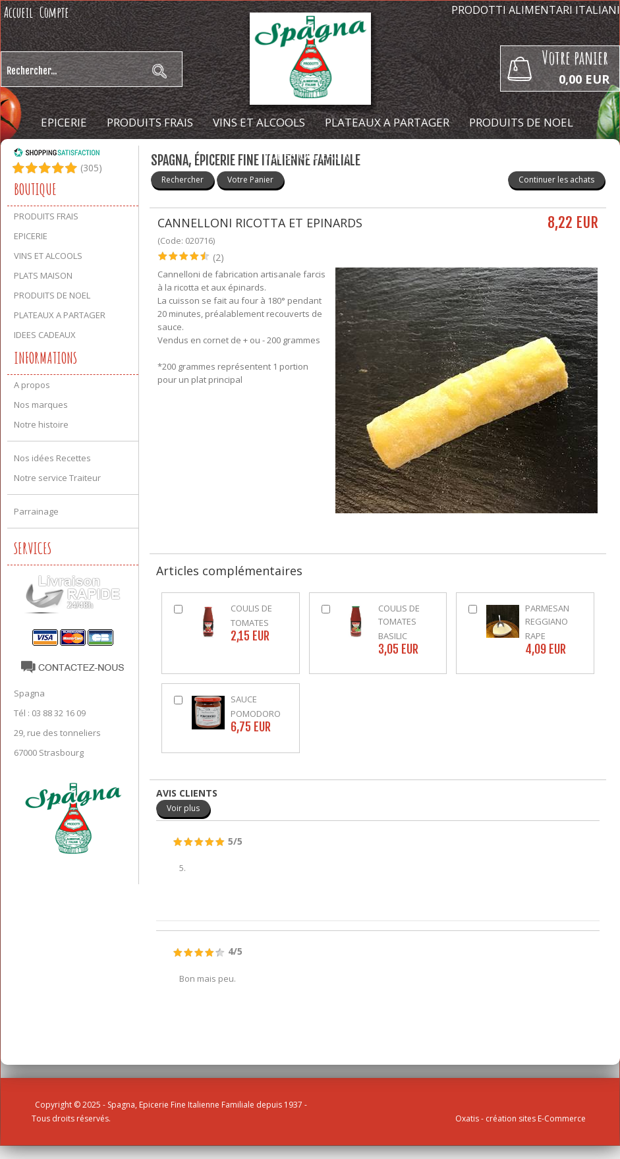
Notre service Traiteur (57, 478)
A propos (32, 385)
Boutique (35, 189)
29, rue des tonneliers (57, 733)
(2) (218, 257)
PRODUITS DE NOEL (521, 122)
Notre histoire (41, 424)
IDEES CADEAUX (307, 155)
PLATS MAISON (43, 275)
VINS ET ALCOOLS (259, 122)
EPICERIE (64, 122)
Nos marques (41, 404)
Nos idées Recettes (52, 458)
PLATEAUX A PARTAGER (387, 122)
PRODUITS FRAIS (150, 122)
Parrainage (36, 511)
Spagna (29, 693)
